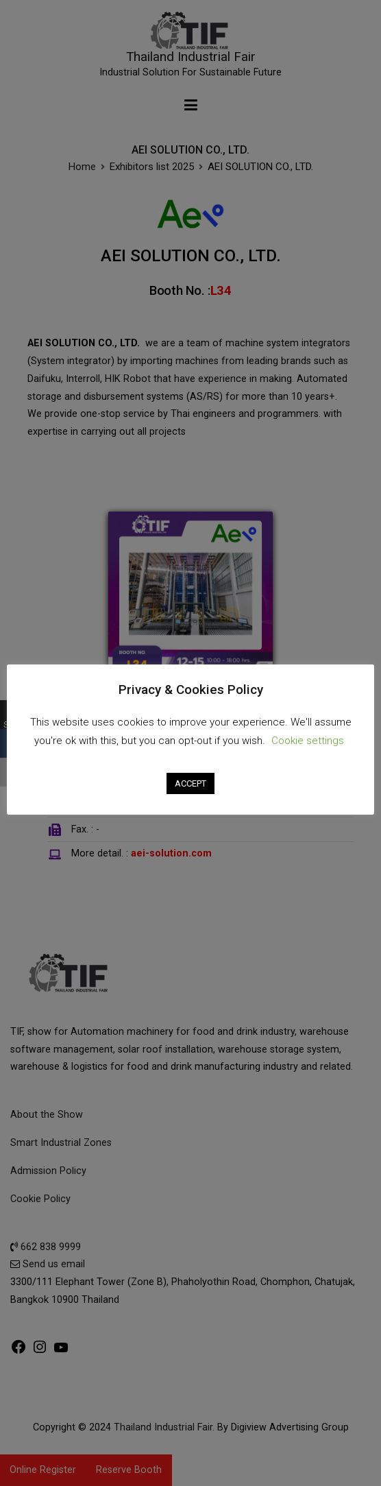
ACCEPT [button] (190, 783)
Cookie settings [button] (307, 740)
